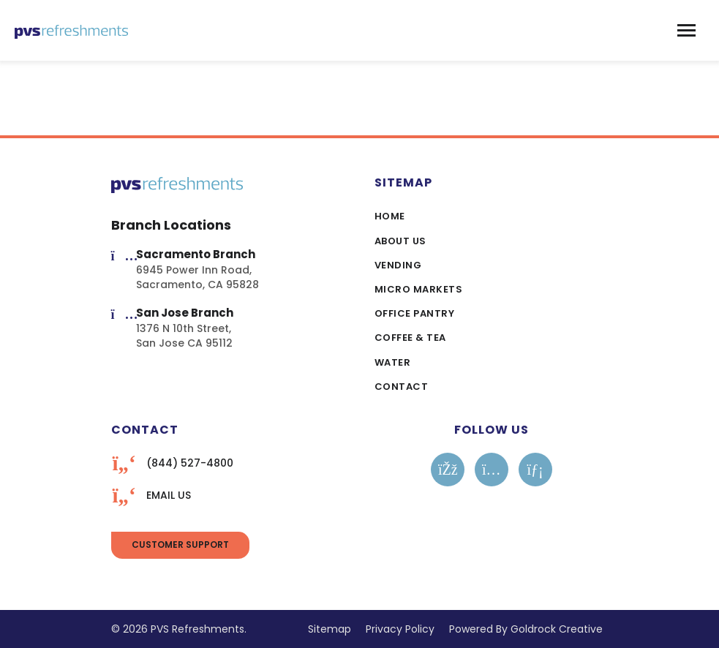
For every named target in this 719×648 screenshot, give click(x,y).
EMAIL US (168, 495)
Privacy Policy (400, 629)
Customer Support (180, 544)
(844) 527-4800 (189, 463)
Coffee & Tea (410, 337)
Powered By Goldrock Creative (526, 629)
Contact (401, 386)
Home (389, 216)
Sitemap (329, 629)
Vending (398, 265)
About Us (400, 241)
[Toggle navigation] (686, 30)
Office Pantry (414, 313)
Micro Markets (418, 289)
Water (392, 362)
